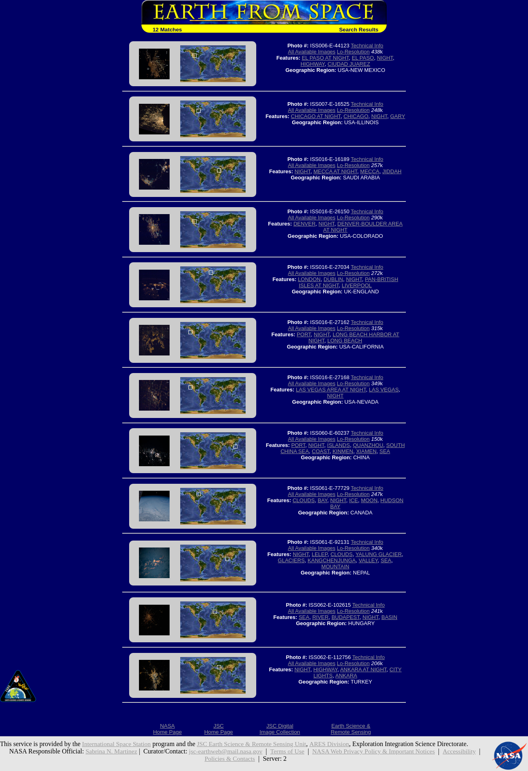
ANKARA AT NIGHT (363, 669)
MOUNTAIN (335, 566)
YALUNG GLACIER (379, 554)
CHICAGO (356, 116)
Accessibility (463, 751)
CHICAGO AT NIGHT (316, 116)
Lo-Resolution (353, 52)
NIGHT (385, 58)
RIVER (320, 617)
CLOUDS (304, 500)
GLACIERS (291, 560)
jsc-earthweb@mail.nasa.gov (224, 751)
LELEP (320, 554)
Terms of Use (286, 751)
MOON (369, 500)
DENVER (304, 224)
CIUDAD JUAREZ (349, 64)
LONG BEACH (344, 340)
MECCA (369, 171)
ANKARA (346, 676)
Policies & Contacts (230, 758)
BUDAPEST (345, 617)
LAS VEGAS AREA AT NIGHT (331, 390)
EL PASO (363, 58)
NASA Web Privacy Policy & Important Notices (375, 751)
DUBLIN (333, 279)
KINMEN (343, 451)
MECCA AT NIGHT (335, 171)
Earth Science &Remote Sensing (351, 729)
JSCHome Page (218, 729)
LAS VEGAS (384, 390)
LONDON (309, 279)
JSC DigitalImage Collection (280, 729)
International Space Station (117, 743)
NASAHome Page (167, 729)
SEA (385, 451)
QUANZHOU (368, 445)
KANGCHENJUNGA (332, 560)
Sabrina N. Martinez (107, 751)
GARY (397, 116)
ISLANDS (338, 445)
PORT (304, 334)
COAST (320, 451)
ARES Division (335, 743)
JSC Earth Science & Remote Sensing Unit (255, 743)
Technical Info (367, 45)
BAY (322, 500)
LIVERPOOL (357, 285)
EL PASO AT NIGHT (325, 58)
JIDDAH (392, 171)
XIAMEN (366, 451)
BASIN (389, 617)
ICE (353, 500)
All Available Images (312, 52)
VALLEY (368, 560)
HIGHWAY (312, 64)
